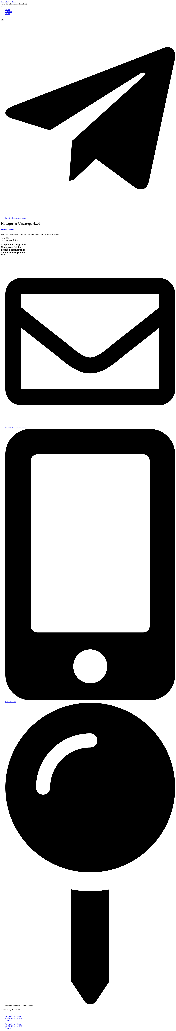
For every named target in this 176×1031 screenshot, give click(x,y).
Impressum (9, 1020)
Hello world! (8, 229)
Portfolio (8, 12)
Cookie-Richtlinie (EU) (13, 1018)
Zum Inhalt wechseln (8, 2)
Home (7, 10)
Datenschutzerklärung (13, 1016)
